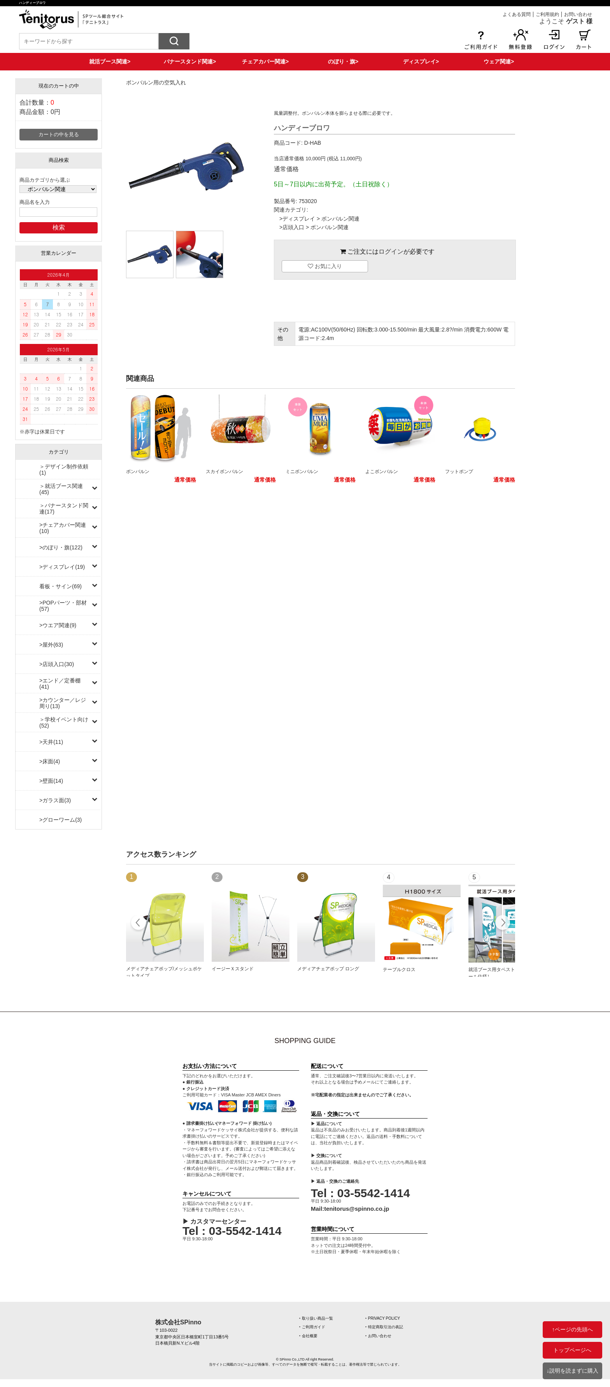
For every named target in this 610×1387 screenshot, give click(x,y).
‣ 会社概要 (308, 1336)
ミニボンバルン (302, 471)
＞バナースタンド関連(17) (63, 508)
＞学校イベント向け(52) (63, 722)
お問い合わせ (578, 14)
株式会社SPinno (178, 1322)
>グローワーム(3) (60, 820)
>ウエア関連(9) (57, 625)
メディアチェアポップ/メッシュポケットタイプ (164, 972)
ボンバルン (137, 471)
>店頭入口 (291, 227)
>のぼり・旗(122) (60, 547)
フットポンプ (459, 471)
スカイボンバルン (224, 471)
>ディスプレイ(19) (62, 567)
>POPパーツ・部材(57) (63, 606)
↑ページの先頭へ (572, 1329)
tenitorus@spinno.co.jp (356, 1208)
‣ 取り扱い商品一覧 (316, 1318)
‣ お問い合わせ (378, 1336)
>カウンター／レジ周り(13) (62, 703)
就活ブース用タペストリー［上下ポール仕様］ (505, 973)
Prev (138, 923)
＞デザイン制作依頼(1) (63, 469)
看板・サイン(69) (60, 586)
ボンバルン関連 (340, 219)
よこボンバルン (381, 471)
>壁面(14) (51, 781)
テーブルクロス (399, 969)
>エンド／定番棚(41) (60, 683)
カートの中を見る (59, 134)
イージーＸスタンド (233, 968)
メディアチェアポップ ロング (328, 968)
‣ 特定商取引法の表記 (384, 1327)
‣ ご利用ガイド (312, 1327)
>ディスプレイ (297, 219)
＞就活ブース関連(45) (61, 489)
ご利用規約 (547, 14)
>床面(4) (49, 761)
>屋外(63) (51, 645)
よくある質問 (517, 14)
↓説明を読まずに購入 (572, 1371)
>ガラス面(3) (55, 800)
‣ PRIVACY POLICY (382, 1318)
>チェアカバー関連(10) (62, 528)
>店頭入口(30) (56, 664)
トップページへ (572, 1350)
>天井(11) (51, 742)
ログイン (391, 251)
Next (502, 923)
